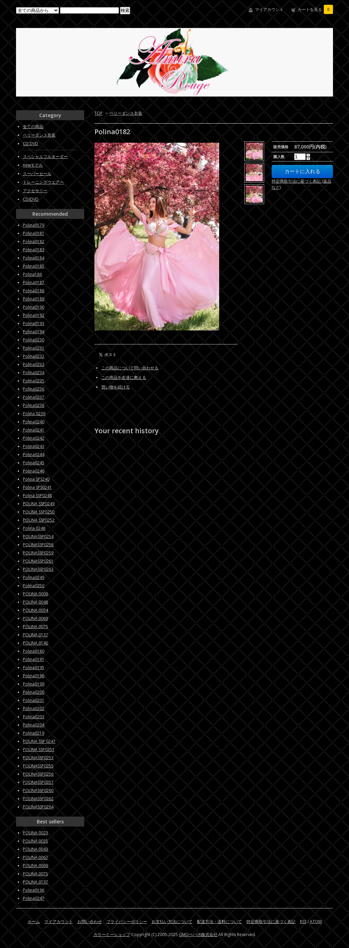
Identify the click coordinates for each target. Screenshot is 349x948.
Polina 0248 (34, 528)
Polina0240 (33, 422)
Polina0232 (33, 356)
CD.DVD (30, 143)
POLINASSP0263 (38, 569)
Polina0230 (33, 340)
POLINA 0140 (35, 643)
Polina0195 (33, 667)
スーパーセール (37, 173)
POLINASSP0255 (38, 766)
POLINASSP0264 (38, 807)
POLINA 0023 (35, 833)
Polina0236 (33, 389)
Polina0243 (33, 446)
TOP (98, 113)
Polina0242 (33, 438)
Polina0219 (33, 733)
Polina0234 (33, 373)
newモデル (33, 165)
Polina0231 (33, 348)
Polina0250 (33, 586)
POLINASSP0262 (38, 799)
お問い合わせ (89, 921)
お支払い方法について (172, 921)
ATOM (316, 921)
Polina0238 (33, 405)
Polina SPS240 (36, 479)
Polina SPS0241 (37, 487)
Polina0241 (33, 430)
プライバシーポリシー (126, 921)
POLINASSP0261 (38, 561)
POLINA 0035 (35, 841)
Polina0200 (33, 692)
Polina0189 (33, 299)
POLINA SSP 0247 (39, 741)
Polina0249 (33, 577)
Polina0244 (33, 454)
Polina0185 (33, 266)
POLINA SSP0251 (39, 749)
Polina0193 (33, 323)
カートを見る (315, 9)
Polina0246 (33, 471)
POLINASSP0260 (38, 790)
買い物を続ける (115, 387)
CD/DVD (31, 199)
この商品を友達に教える (123, 377)
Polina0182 (33, 241)
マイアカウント (269, 9)
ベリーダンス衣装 (125, 113)
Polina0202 (33, 708)
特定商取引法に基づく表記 (270, 921)
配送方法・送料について (219, 921)
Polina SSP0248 (37, 495)
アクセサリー (35, 191)
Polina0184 (33, 258)
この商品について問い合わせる (129, 368)
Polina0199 (33, 684)
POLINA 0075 (35, 626)
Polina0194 (33, 332)
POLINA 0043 (35, 849)
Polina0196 (33, 676)
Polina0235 (33, 381)
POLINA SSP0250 (39, 512)
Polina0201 (33, 700)
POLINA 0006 (35, 594)
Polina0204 (33, 725)
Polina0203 (33, 717)
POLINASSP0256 (38, 774)
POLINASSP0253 (38, 758)
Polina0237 (33, 397)
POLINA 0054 (35, 610)
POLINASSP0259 (38, 553)
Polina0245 (33, 463)
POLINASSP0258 (38, 545)
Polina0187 (33, 282)
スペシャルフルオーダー (45, 156)
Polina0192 (33, 315)
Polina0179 (33, 225)
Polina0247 (33, 898)
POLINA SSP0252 (39, 520)
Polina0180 (33, 651)
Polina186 (32, 274)
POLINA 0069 (35, 618)
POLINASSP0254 (38, 536)
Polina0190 (33, 307)
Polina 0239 (34, 413)
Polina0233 (33, 364)
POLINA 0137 (35, 635)
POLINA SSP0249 (39, 504)
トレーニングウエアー (43, 182)
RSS (303, 921)
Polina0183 (33, 250)
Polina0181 (33, 233)
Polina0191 (33, 659)
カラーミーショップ (111, 934)
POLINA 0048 (35, 602)
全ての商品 (33, 126)
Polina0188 (33, 291)
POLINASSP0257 (38, 782)
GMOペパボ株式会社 (198, 934)
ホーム (34, 921)
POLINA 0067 (35, 857)
